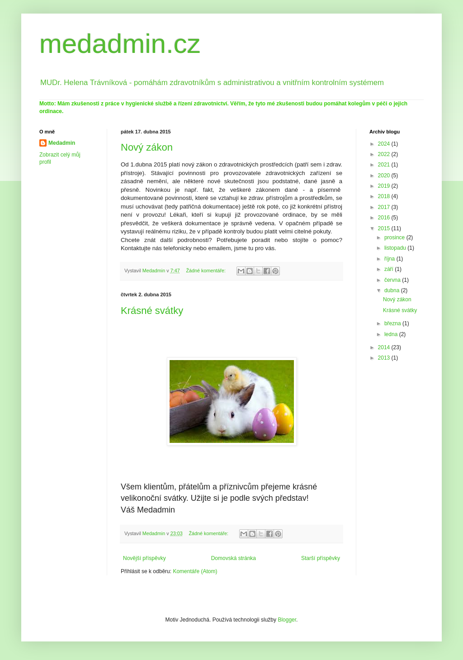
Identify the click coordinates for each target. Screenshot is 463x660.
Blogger (287, 620)
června (393, 280)
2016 (385, 217)
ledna (391, 334)
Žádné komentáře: (206, 270)
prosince (395, 237)
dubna (392, 290)
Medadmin (61, 143)
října (390, 259)
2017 (385, 207)
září (389, 269)
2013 (385, 358)
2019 (385, 186)
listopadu (395, 248)
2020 (385, 175)
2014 (385, 347)
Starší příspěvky (320, 558)
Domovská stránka (233, 558)
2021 (385, 164)
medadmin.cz (120, 43)
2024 (385, 144)
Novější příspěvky (144, 558)
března (393, 323)
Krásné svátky (152, 310)
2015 (385, 228)
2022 (385, 154)
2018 (385, 196)
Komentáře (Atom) (195, 571)
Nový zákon (147, 147)
